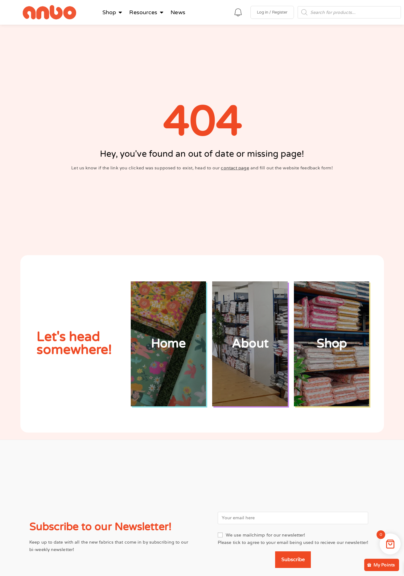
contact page (235, 168)
